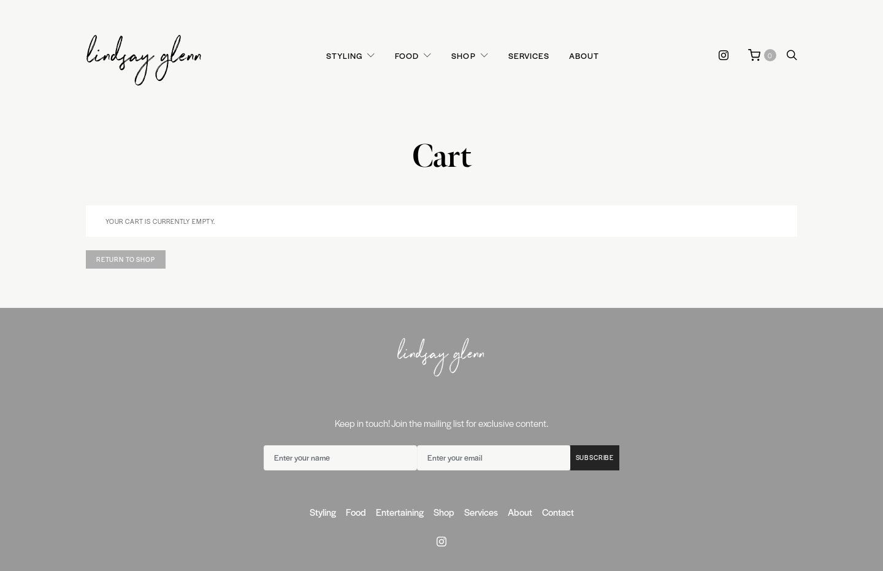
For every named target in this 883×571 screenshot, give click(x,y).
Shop (463, 55)
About (584, 55)
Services (528, 55)
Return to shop (125, 259)
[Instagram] (723, 55)
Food (407, 55)
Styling (344, 55)
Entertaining (400, 511)
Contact (558, 511)
